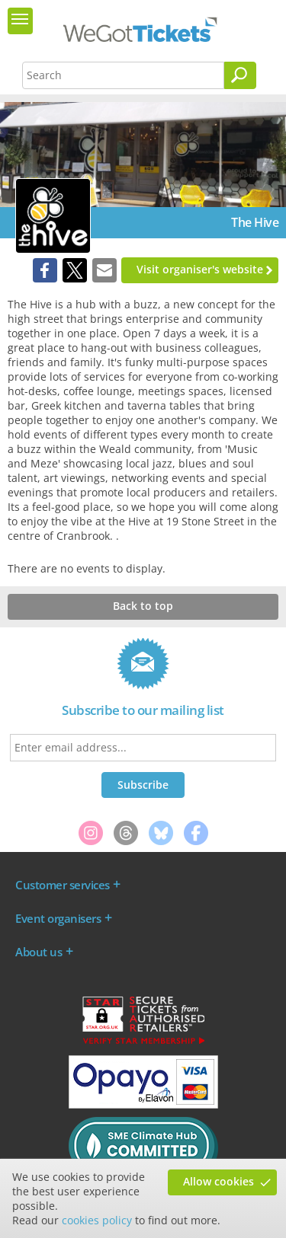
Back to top (143, 605)
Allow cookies (218, 1181)
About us (38, 951)
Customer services (62, 884)
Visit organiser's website (200, 269)
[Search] (240, 75)
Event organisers (58, 918)
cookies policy (97, 1220)
